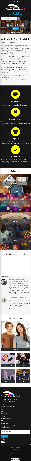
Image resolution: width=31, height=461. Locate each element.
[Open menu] (28, 18)
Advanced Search (6, 418)
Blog (2, 420)
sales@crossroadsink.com (15, 14)
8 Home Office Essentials (17, 298)
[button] (2, 27)
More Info (15, 28)
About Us (3, 411)
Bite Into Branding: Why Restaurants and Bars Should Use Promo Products (18, 281)
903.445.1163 (15, 13)
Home (2, 409)
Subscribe (4, 436)
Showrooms (4, 416)
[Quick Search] (9, 18)
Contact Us (4, 413)
